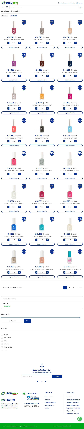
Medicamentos (48, 397)
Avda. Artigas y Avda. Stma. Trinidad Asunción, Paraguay (10, 405)
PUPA (5, 341)
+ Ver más (4, 351)
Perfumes (47, 399)
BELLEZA (4, 16)
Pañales (46, 408)
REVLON (6, 344)
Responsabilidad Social (73, 405)
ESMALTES (14, 16)
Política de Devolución (73, 402)
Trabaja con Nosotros (73, 413)
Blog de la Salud (71, 411)
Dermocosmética (49, 405)
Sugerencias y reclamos (73, 408)
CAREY (6, 335)
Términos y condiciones (73, 399)
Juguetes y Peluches (50, 402)
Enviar (57, 376)
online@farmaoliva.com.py (9, 408)
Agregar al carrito (14, 47)
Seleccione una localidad (66, 3)
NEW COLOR (7, 338)
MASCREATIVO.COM (66, 426)
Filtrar (27, 320)
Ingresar (79, 3)
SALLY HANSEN (8, 347)
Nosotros (69, 397)
